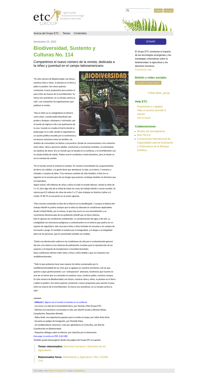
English (158, 10)
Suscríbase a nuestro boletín (148, 83)
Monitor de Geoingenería (151, 131)
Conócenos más (143, 69)
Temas (66, 33)
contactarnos (78, 371)
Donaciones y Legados (150, 106)
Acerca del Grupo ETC (46, 33)
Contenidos (80, 33)
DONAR (150, 41)
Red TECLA (143, 135)
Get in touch (144, 117)
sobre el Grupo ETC (57, 371)
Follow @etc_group (159, 93)
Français (168, 10)
